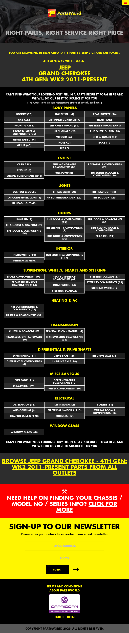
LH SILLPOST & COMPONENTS (24, 225)
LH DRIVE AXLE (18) (64, 361)
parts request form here (96, 94)
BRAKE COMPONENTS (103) (24, 276)
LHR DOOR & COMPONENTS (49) (64, 221)
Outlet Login (64, 617)
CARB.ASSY (24, 164)
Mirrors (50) (64, 137)
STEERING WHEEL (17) (104, 288)
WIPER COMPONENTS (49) (64, 388)
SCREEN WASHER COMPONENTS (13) (64, 381)
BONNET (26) (24, 114)
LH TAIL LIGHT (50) (64, 191)
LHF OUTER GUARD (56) (64, 125)
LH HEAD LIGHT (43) (24, 203)
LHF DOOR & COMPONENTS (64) (24, 232)
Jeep (85, 52)
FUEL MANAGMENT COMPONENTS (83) (64, 166)
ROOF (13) (104, 142)
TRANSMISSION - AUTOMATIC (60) (24, 338)
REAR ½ (64, 148)
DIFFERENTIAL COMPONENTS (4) (24, 363)
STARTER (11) (105, 404)
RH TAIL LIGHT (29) (104, 197)
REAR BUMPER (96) (105, 114)
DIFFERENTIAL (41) (24, 355)
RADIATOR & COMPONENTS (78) (105, 166)
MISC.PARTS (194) (24, 385)
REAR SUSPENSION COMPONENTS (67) (64, 278)
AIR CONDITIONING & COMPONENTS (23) (24, 308)
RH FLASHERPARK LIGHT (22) (64, 197)
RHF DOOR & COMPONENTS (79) (64, 237)
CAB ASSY (24, 119)
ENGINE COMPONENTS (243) (24, 175)
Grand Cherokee (105, 52)
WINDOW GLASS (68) (24, 432)
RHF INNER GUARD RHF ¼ (105, 125)
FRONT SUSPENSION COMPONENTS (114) (24, 284)
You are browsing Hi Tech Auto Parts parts (43, 52)
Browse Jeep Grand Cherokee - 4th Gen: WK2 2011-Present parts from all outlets (64, 467)
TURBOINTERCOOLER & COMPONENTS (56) (105, 174)
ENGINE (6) (24, 170)
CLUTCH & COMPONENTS (24, 331)
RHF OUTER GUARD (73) (105, 131)
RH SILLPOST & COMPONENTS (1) (64, 229)
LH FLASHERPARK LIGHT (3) (24, 197)
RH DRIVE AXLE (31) (104, 355)
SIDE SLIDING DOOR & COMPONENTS (105, 229)
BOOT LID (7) (24, 219)
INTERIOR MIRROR (24, 260)
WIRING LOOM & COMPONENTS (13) (105, 412)
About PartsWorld (64, 590)
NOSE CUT (64, 142)
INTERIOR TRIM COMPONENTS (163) (64, 256)
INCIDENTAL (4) (64, 114)
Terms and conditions (64, 586)
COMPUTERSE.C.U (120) (24, 416)
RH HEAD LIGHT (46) (104, 191)
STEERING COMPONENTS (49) (105, 282)
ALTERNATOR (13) (24, 404)
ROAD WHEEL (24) (64, 285)
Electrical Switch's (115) (64, 410)
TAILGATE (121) (105, 236)
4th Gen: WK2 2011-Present (64, 61)
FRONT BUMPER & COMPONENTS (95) (24, 132)
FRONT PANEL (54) (24, 139)
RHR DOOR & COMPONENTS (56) (105, 221)
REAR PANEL (104, 119)
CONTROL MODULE (24, 191)
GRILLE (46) (24, 145)
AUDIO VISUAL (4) (24, 410)
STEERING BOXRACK (64, 290)
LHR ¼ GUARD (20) (64, 131)
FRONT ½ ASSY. (24, 125)
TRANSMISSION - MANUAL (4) (64, 331)
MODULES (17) (65, 416)
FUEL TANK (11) (24, 380)
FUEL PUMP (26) (64, 172)
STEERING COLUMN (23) (105, 276)
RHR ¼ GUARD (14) (105, 137)
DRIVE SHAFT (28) (65, 355)
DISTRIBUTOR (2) (64, 404)
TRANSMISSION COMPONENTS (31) (64, 338)
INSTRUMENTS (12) (24, 254)
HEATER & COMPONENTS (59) (24, 315)
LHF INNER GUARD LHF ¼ (64, 119)
